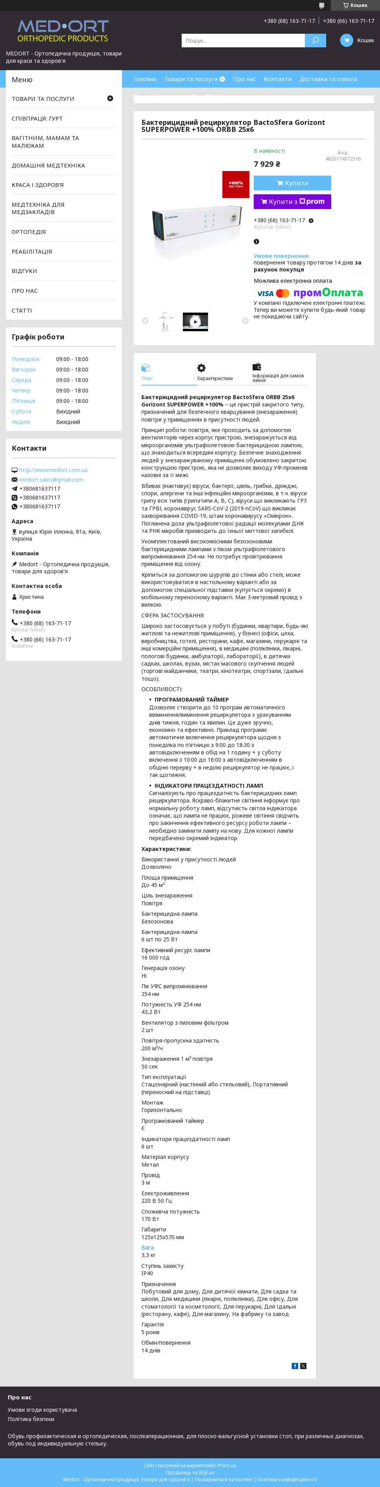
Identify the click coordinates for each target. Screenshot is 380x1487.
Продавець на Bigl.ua (190, 1472)
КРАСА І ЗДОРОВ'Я (38, 184)
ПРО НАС (25, 290)
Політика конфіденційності (287, 1479)
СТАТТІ (22, 310)
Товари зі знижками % (165, 96)
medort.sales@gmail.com (51, 479)
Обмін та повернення (235, 96)
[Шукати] (315, 40)
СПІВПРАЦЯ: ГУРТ (37, 118)
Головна (145, 79)
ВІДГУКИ (24, 271)
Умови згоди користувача (42, 1409)
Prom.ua (227, 1465)
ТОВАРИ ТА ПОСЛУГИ (43, 98)
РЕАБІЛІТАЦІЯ (32, 251)
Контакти (278, 79)
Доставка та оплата (328, 79)
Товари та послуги (191, 79)
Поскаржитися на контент (223, 1479)
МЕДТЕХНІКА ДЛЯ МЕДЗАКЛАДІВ (38, 208)
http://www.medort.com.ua (53, 470)
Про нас (244, 79)
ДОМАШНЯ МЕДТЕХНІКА (48, 165)
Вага (147, 1247)
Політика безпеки (31, 1419)
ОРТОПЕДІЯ (29, 231)
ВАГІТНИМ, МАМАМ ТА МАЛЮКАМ (45, 141)
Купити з (297, 201)
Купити (297, 183)
